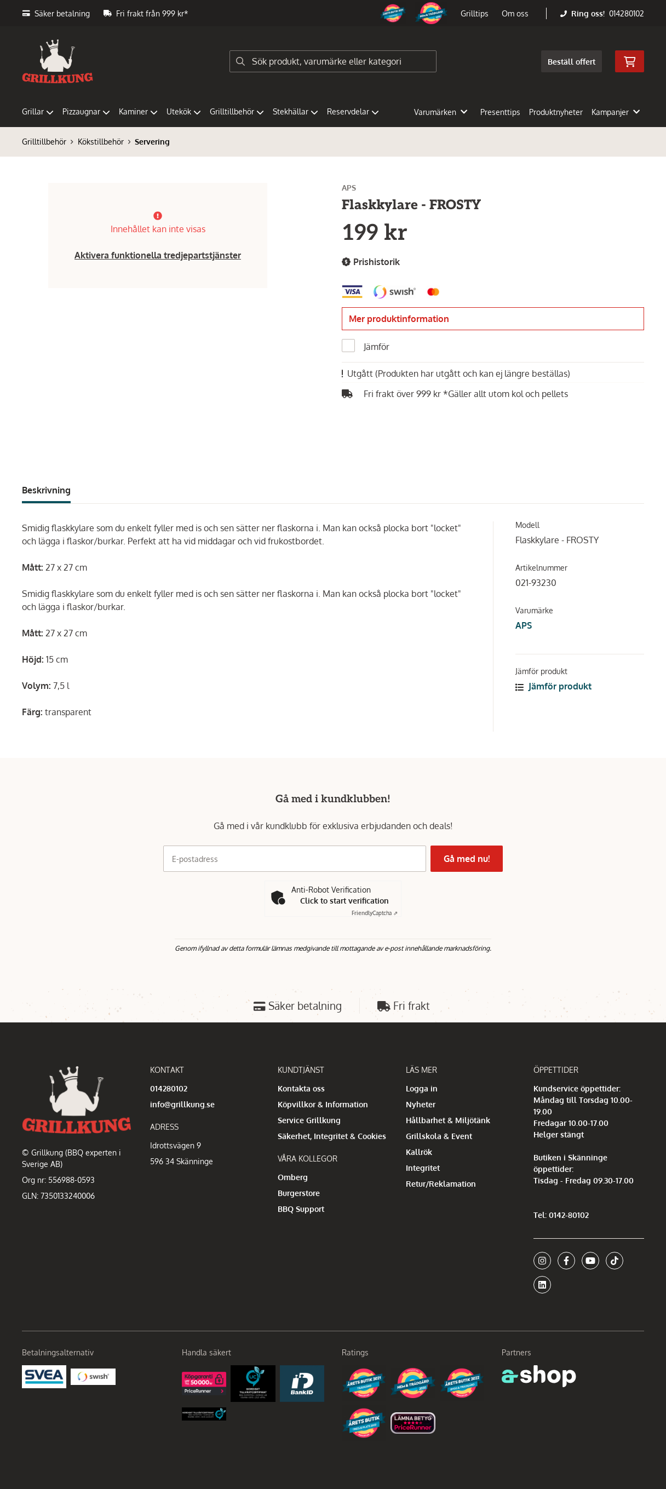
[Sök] (333, 61)
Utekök (183, 111)
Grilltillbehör (237, 111)
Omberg (293, 1177)
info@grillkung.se (182, 1104)
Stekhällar (295, 111)
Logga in (422, 1088)
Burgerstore (299, 1193)
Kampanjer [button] (616, 112)
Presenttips (500, 112)
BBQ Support (301, 1209)
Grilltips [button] (475, 13)
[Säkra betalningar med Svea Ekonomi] (44, 1376)
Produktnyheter (556, 112)
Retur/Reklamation (441, 1183)
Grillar (38, 111)
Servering (152, 141)
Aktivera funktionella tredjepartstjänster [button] (157, 255)
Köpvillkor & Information (323, 1104)
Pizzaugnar (86, 111)
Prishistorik (371, 262)
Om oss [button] (515, 13)
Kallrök (419, 1152)
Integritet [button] (423, 1167)
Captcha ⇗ (375, 913)
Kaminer (138, 111)
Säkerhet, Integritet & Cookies (332, 1136)
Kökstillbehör (101, 141)
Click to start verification (344, 900)
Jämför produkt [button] (553, 686)
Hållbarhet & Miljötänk (448, 1120)
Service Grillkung (309, 1120)
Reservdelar (353, 111)
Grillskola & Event (439, 1136)
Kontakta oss (301, 1088)
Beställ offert (571, 61)
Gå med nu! (469, 858)
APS (523, 625)
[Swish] (93, 1376)
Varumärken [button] (440, 112)
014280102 (626, 13)
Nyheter (420, 1104)
